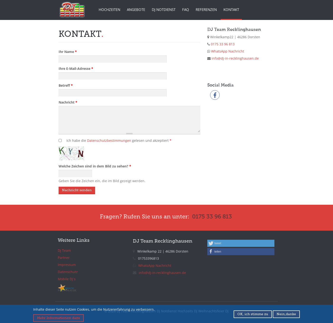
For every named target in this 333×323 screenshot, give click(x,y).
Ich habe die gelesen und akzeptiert (116, 140)
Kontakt (231, 9)
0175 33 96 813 (223, 44)
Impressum (65, 264)
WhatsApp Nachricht (227, 51)
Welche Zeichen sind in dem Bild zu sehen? (95, 166)
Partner (62, 257)
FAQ (185, 9)
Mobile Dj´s (65, 279)
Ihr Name (68, 51)
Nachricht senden (77, 190)
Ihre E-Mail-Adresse (76, 68)
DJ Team (62, 250)
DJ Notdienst (164, 9)
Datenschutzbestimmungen (109, 140)
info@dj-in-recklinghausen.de (235, 58)
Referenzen (206, 9)
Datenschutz (66, 272)
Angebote (136, 9)
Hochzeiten (109, 9)
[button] (240, 244)
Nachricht (68, 102)
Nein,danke (286, 315)
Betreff (66, 85)
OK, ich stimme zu (252, 315)
